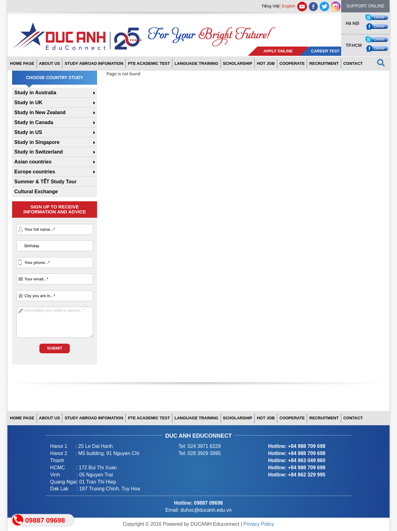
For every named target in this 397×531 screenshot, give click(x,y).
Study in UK (28, 102)
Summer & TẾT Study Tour (45, 181)
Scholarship (237, 63)
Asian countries (32, 161)
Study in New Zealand (39, 112)
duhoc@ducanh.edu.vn (206, 510)
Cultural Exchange (36, 191)
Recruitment (324, 63)
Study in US (28, 132)
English (288, 6)
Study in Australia (35, 92)
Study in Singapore (37, 142)
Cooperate (292, 63)
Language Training (196, 63)
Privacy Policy (258, 524)
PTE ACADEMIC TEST (149, 63)
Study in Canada (33, 122)
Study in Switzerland (38, 151)
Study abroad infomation (94, 63)
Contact (353, 63)
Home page (22, 63)
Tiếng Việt (270, 6)
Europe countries (34, 171)
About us (49, 63)
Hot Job (266, 63)
